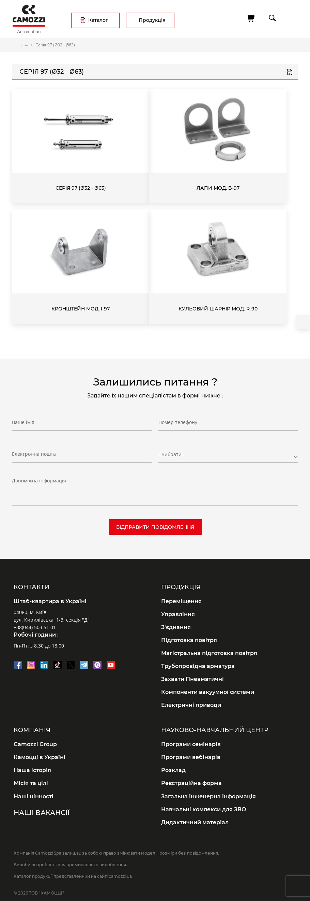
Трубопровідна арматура (198, 666)
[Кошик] (251, 18)
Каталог (98, 20)
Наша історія (32, 770)
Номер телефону (177, 422)
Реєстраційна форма (191, 783)
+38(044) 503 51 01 (35, 627)
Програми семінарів (191, 744)
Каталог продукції (26, 45)
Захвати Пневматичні (192, 679)
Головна (15, 45)
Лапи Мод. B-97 (218, 188)
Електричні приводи (191, 705)
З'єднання (176, 627)
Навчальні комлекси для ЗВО (203, 809)
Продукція (152, 20)
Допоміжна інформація (39, 480)
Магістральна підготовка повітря (209, 653)
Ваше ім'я (23, 422)
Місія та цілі (31, 783)
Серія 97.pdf (289, 72)
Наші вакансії (41, 813)
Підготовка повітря (189, 640)
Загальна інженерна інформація (208, 796)
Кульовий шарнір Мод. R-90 (218, 309)
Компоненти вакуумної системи (207, 692)
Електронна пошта (34, 454)
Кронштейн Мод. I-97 (80, 309)
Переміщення (181, 601)
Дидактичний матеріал (195, 822)
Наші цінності (33, 796)
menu (292, 18)
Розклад (173, 770)
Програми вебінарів (190, 757)
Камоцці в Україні (39, 757)
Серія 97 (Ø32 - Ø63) (81, 188)
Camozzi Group (35, 744)
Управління (178, 614)
